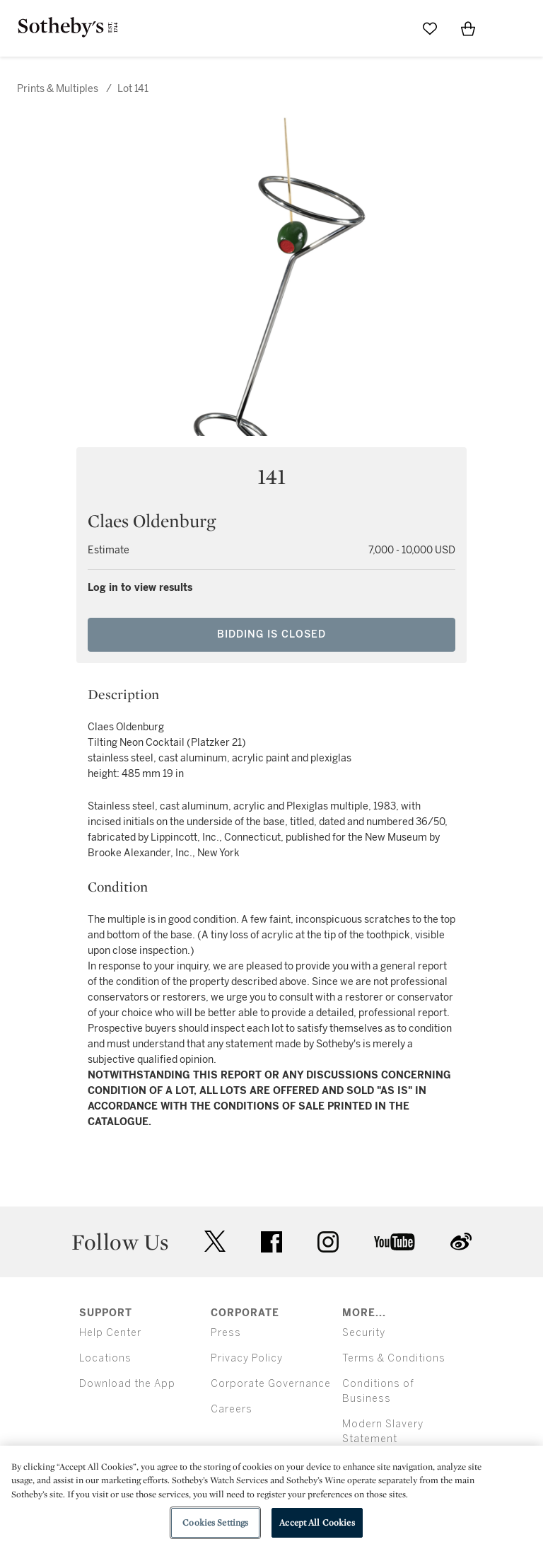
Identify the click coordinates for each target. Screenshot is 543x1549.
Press (226, 1333)
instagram (328, 1242)
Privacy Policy (247, 1358)
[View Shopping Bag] (468, 28)
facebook (271, 1242)
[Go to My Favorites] (430, 28)
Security (363, 1333)
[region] (271, 1497)
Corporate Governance (271, 1384)
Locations (105, 1358)
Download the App (127, 1384)
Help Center (110, 1333)
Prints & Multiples (57, 89)
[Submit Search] (392, 28)
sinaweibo (461, 1241)
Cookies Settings (215, 1522)
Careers (231, 1409)
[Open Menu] (506, 29)
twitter (215, 1242)
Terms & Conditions (393, 1358)
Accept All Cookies (316, 1522)
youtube (394, 1241)
